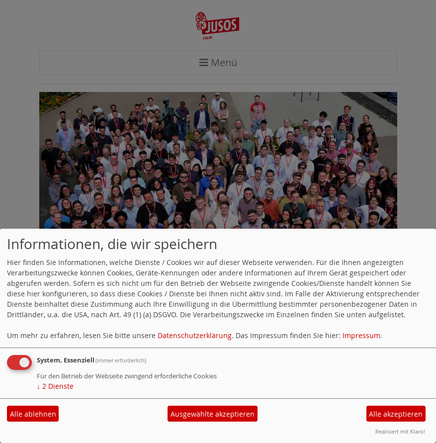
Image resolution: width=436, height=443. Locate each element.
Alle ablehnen (33, 414)
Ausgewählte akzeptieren (213, 414)
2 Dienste (55, 386)
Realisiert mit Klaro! (400, 431)
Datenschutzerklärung (195, 335)
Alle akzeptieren (396, 414)
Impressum (361, 335)
